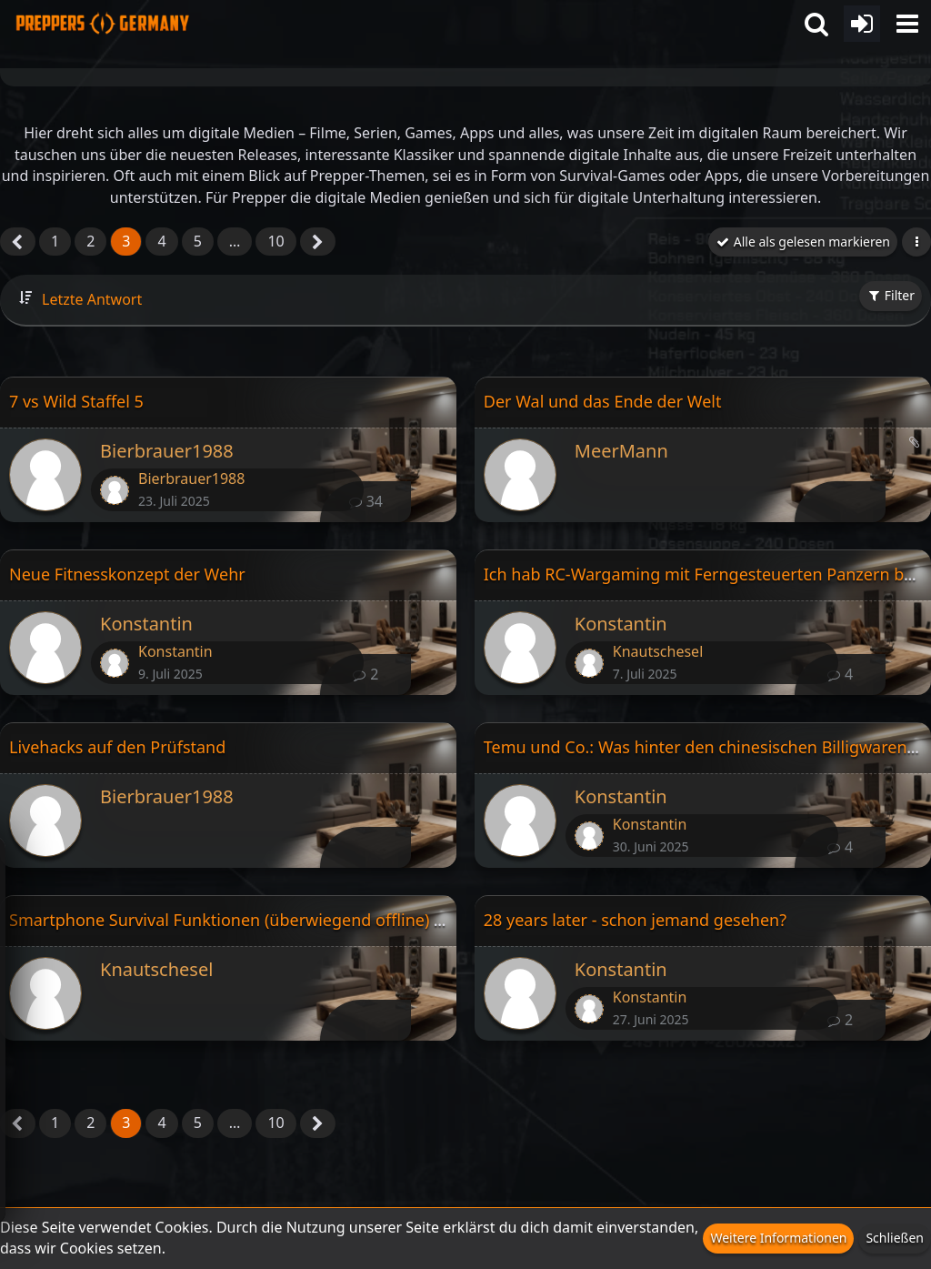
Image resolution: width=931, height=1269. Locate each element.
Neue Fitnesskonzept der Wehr (127, 574)
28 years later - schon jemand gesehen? (635, 920)
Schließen (895, 1237)
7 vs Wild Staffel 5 (76, 401)
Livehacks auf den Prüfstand (117, 747)
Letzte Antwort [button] (92, 299)
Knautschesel (658, 651)
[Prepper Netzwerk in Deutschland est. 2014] (102, 18)
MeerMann (621, 450)
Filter (890, 295)
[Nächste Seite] (318, 243)
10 (275, 241)
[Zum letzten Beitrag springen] (114, 490)
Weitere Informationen (778, 1237)
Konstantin (146, 623)
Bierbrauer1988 (167, 450)
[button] (907, 23)
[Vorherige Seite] (18, 243)
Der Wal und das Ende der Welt (603, 401)
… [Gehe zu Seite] (235, 241)
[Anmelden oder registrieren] (862, 23)
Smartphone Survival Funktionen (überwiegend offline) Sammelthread (277, 920)
